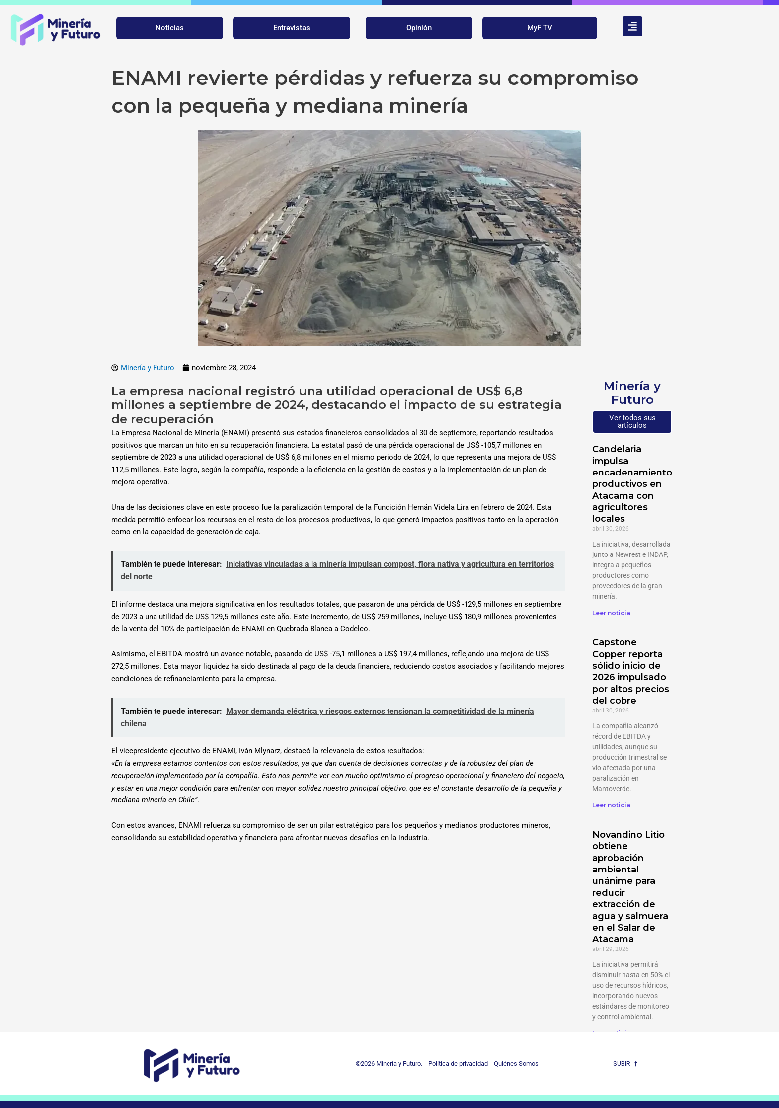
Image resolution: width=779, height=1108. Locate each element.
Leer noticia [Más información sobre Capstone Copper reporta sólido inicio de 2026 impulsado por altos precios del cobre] (611, 805)
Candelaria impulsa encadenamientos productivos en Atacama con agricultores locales (634, 484)
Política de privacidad (456, 1063)
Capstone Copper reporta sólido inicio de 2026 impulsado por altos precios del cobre (630, 671)
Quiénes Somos (516, 1063)
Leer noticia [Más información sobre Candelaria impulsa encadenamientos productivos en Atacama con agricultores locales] (611, 613)
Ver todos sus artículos (632, 421)
